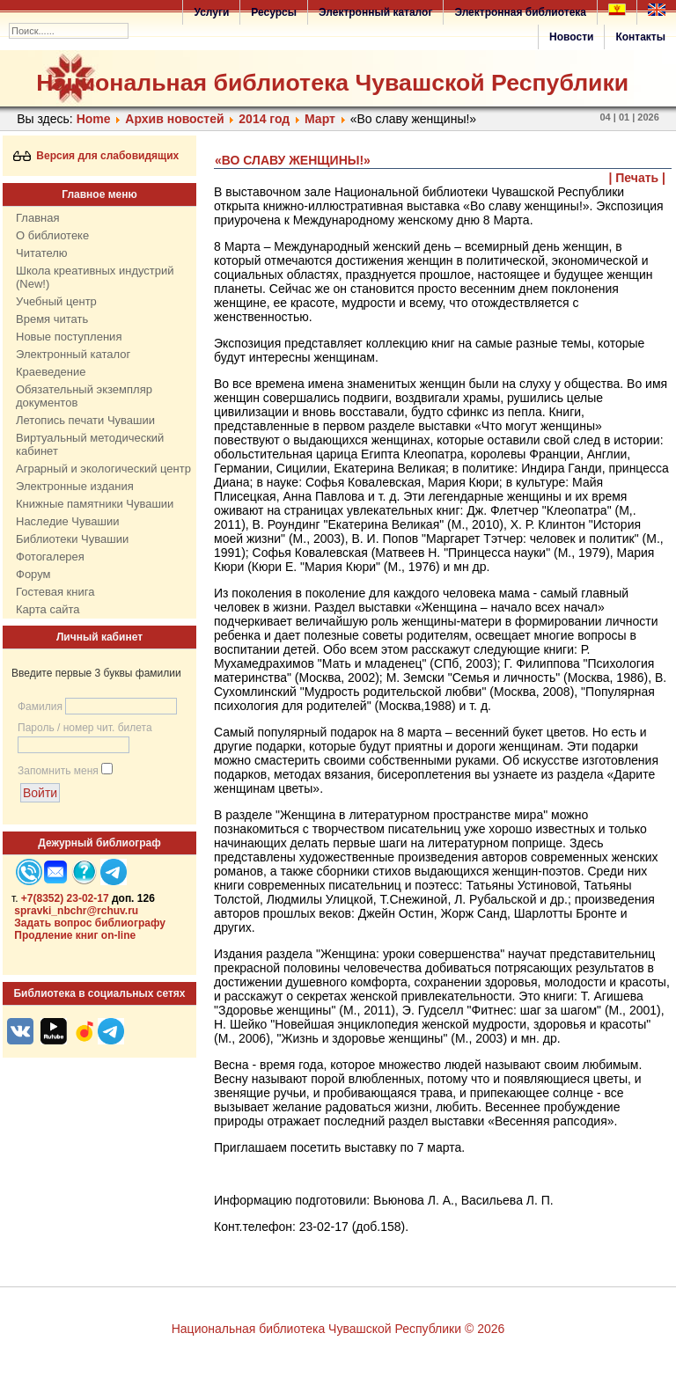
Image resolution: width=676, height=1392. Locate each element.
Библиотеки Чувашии (72, 539)
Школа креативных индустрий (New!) (95, 277)
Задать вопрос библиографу (89, 923)
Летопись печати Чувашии (85, 420)
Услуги (211, 12)
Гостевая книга (55, 591)
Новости (571, 37)
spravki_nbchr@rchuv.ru (76, 911)
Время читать (52, 319)
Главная (37, 217)
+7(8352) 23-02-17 (65, 898)
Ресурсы (274, 12)
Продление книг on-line (75, 935)
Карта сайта (47, 609)
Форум (33, 574)
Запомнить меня (58, 771)
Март (320, 119)
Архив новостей (174, 119)
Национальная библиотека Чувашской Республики (332, 83)
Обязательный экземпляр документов (84, 396)
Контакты (640, 37)
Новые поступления (68, 336)
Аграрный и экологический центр (103, 468)
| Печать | (637, 178)
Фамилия (40, 706)
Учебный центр (56, 301)
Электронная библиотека (520, 12)
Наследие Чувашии (67, 521)
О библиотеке (52, 235)
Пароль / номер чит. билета (85, 728)
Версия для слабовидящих (96, 156)
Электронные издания (75, 486)
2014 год (264, 119)
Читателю (42, 253)
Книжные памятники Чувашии (94, 503)
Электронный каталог (375, 12)
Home (94, 119)
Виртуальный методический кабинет (90, 444)
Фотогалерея (50, 556)
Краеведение (50, 371)
